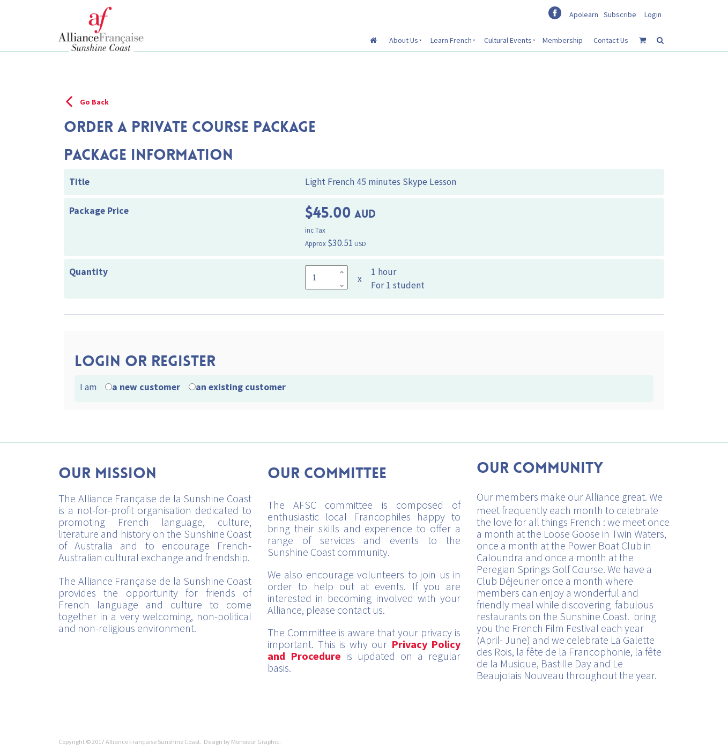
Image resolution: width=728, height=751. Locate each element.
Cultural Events (508, 40)
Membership (563, 40)
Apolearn (583, 14)
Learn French (451, 40)
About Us (403, 40)
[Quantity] (326, 277)
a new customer (146, 387)
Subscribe (620, 14)
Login (653, 14)
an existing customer (241, 387)
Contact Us (610, 40)
